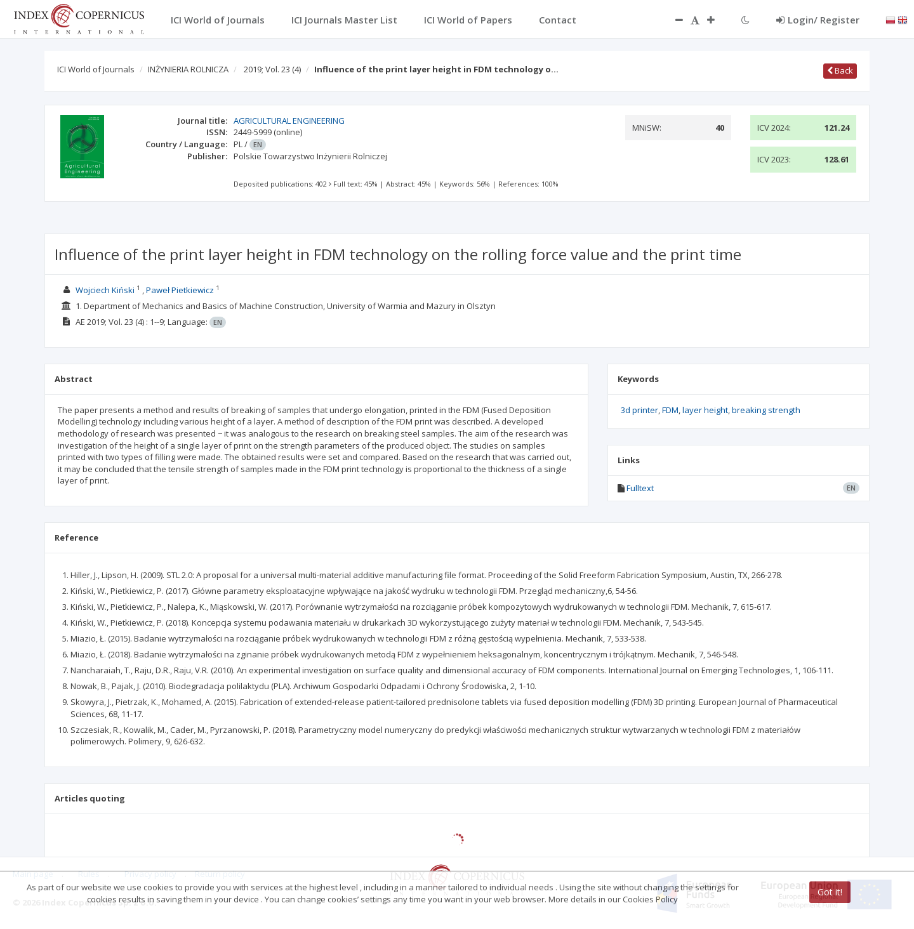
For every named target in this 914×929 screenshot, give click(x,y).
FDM (670, 410)
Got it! (830, 892)
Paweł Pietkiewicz (180, 290)
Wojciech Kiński (105, 290)
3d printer (639, 410)
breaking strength (766, 410)
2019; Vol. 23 (272, 69)
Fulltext (640, 488)
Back (840, 70)
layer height (705, 410)
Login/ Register (817, 19)
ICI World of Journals (96, 69)
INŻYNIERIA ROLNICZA (188, 69)
